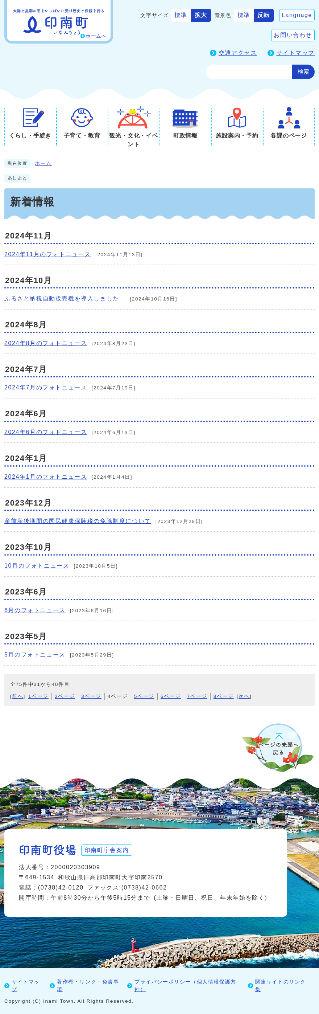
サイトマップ (295, 53)
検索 (303, 72)
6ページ (171, 696)
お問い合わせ (293, 35)
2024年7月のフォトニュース (45, 387)
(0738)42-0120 (61, 887)
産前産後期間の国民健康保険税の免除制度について (77, 521)
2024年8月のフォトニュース (45, 343)
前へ (17, 696)
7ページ (197, 696)
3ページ (91, 696)
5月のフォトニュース (35, 654)
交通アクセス (238, 53)
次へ (244, 696)
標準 (180, 15)
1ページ (38, 696)
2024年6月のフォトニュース (45, 432)
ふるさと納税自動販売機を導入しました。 (64, 298)
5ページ (144, 696)
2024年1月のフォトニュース (45, 477)
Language (297, 15)
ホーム (43, 163)
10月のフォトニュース (36, 566)
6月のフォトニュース (35, 610)
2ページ (65, 696)
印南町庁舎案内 (108, 849)
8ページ (224, 696)
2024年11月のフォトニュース (47, 254)
